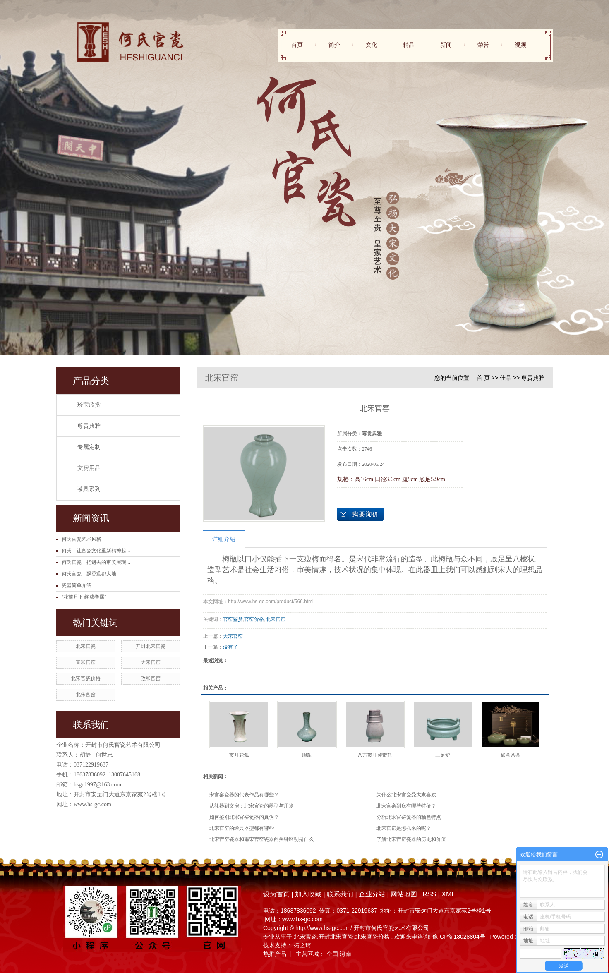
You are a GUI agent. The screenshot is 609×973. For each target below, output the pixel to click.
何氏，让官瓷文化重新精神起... (96, 551)
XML (448, 894)
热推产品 (274, 954)
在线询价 (360, 514)
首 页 (483, 377)
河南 (345, 954)
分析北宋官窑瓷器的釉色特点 (408, 817)
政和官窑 (151, 678)
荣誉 (483, 44)
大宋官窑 (151, 662)
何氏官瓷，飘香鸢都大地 (89, 574)
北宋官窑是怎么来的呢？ (403, 828)
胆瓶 (307, 755)
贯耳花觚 (239, 755)
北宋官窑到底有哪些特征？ (406, 806)
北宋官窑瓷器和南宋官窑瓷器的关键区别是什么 (261, 839)
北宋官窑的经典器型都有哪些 (241, 828)
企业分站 (372, 894)
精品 (409, 44)
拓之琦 (302, 945)
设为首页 (276, 894)
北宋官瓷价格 (86, 678)
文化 (371, 44)
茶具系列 (89, 489)
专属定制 (89, 447)
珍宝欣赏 (89, 405)
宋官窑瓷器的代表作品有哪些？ (244, 795)
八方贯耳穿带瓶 (374, 755)
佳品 (505, 377)
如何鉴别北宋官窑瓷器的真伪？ (244, 817)
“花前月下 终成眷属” (84, 597)
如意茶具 (510, 755)
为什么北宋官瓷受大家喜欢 (406, 795)
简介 (334, 44)
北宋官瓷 (86, 646)
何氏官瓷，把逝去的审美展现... (96, 562)
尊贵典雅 (89, 426)
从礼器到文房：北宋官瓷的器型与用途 (251, 806)
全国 (332, 954)
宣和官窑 (86, 662)
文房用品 (89, 468)
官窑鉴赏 (233, 619)
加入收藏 (308, 894)
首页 (297, 44)
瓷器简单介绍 (76, 585)
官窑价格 (254, 619)
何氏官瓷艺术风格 (81, 539)
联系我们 (340, 894)
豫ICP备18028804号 (458, 936)
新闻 (446, 44)
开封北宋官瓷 (150, 646)
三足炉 (442, 755)
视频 (520, 44)
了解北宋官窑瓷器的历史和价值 (411, 839)
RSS (429, 894)
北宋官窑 (86, 694)
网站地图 (405, 894)
